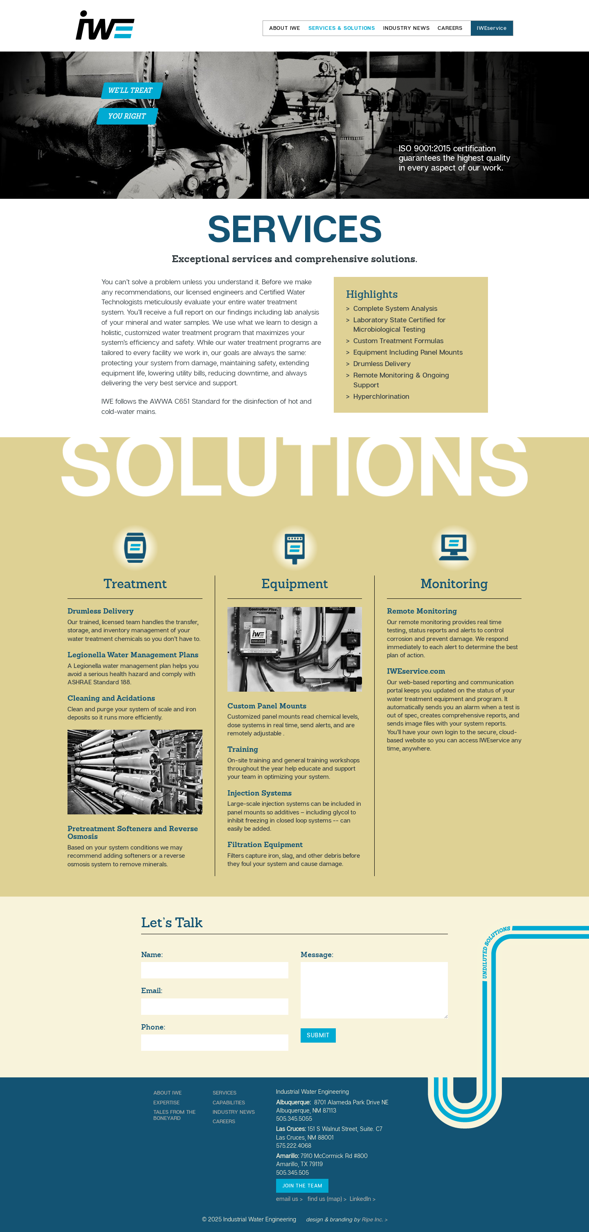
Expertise (166, 1102)
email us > (289, 1199)
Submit (318, 1035)
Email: (151, 991)
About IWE (284, 28)
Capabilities (229, 1102)
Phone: (153, 1027)
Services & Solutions (341, 28)
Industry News (406, 28)
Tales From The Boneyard (174, 1114)
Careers (450, 28)
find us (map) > (327, 1199)
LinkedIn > (362, 1199)
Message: (317, 955)
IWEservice (492, 28)
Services (224, 1092)
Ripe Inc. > (374, 1219)
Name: (152, 955)
